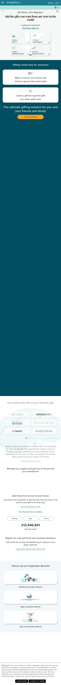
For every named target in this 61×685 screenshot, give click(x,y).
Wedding (15, 591)
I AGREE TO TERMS (37, 681)
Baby (30, 591)
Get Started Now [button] (30, 117)
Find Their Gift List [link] (30, 28)
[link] (20, 38)
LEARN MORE (21, 681)
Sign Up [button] (50, 3)
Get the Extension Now (30, 579)
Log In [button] (57, 3)
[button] (57, 6)
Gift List (46, 591)
